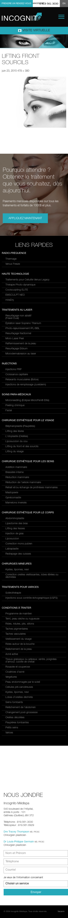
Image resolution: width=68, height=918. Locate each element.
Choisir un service (17, 883)
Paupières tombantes (17, 722)
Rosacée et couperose (17, 667)
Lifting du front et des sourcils (21, 446)
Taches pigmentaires (16, 629)
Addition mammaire (16, 467)
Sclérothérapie (13, 593)
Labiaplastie (11, 549)
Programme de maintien (18, 614)
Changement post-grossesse (21, 712)
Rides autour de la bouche (19, 644)
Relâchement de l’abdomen (20, 707)
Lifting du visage (14, 451)
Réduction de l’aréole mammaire (23, 482)
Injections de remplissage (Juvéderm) (25, 385)
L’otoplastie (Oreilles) (16, 436)
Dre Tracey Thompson (16, 832)
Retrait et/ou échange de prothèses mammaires (31, 487)
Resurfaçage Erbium (16, 349)
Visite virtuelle (36, 30)
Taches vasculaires (15, 634)
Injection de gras (14, 534)
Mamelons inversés (16, 503)
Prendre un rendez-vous (16, 4)
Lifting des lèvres (14, 431)
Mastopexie (11, 492)
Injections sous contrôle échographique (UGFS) (31, 598)
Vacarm (61, 912)
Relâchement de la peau (18, 649)
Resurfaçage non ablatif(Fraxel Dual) (18, 317)
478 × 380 (23, 71)
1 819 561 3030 (48, 3)
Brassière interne (14, 472)
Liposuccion (12, 539)
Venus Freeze (12, 264)
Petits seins (11, 728)
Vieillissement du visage (18, 639)
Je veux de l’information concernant (23, 877)
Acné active (11, 654)
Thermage (11, 259)
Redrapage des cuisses (18, 554)
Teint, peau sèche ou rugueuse (22, 619)
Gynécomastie (13, 498)
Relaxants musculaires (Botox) (21, 379)
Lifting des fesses (15, 528)
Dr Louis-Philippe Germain (19, 842)
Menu (61, 17)
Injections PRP (13, 369)
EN (64, 4)
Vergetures (11, 677)
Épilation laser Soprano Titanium (23, 323)
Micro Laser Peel (14, 338)
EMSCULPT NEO (15, 295)
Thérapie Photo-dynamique (20, 285)
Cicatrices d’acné (14, 672)
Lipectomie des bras (16, 523)
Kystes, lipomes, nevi (17, 569)
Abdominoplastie (14, 518)
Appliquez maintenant (25, 218)
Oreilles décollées (14, 717)
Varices (9, 733)
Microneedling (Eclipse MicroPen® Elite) (27, 400)
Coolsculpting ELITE (16, 290)
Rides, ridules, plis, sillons (19, 624)
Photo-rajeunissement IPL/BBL (22, 328)
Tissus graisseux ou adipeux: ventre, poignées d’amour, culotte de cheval (31, 660)
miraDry (9, 300)
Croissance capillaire (16, 374)
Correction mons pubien (18, 544)
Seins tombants (14, 702)
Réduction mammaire (17, 477)
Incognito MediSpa (22, 17)
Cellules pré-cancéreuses (19, 687)
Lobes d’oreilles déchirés (19, 697)
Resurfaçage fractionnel (18, 333)
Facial (8, 410)
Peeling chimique (14, 405)
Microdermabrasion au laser (20, 354)
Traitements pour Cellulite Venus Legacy (27, 280)
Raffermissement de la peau (20, 343)
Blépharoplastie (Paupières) (20, 426)
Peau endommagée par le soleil (22, 682)
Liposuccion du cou (16, 441)
